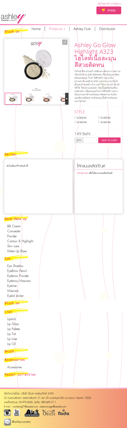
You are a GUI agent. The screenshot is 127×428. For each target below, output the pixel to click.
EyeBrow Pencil (17, 270)
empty (109, 10)
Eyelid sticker (15, 295)
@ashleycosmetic (17, 421)
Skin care (13, 246)
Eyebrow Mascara (19, 280)
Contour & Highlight (20, 241)
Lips (8, 311)
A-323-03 (80, 122)
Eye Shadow (15, 265)
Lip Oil (11, 343)
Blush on (12, 303)
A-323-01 (80, 117)
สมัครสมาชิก (104, 3)
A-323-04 (104, 122)
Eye (7, 258)
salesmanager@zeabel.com (53, 406)
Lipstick (11, 318)
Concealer (13, 231)
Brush (9, 351)
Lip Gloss (13, 323)
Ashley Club (82, 29)
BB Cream (14, 226)
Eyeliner (12, 285)
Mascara (13, 290)
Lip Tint (11, 333)
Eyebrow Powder (18, 275)
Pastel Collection (20, 374)
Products (57, 29)
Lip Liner (12, 338)
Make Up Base (17, 251)
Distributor (107, 29)
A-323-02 (104, 117)
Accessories (15, 359)
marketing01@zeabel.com (25, 406)
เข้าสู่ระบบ (116, 3)
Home (36, 29)
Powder (12, 236)
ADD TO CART (109, 140)
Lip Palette (13, 328)
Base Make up (16, 218)
